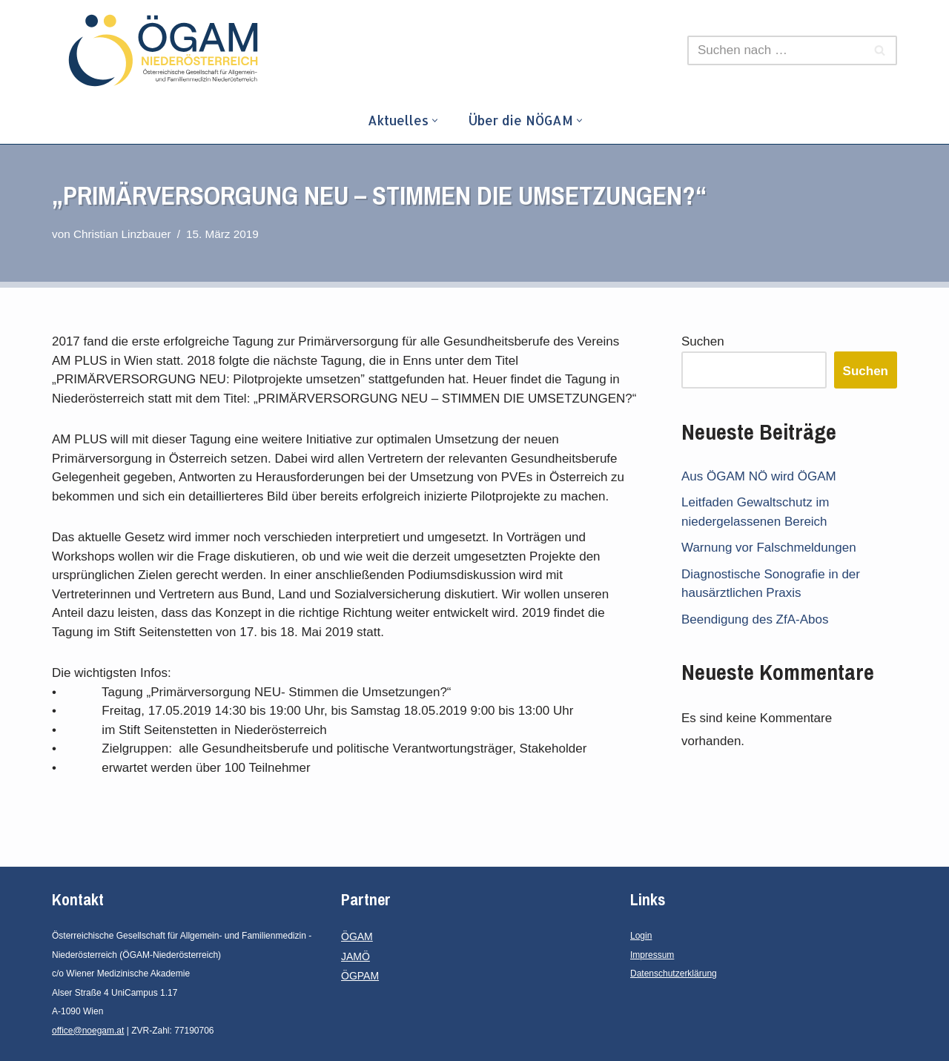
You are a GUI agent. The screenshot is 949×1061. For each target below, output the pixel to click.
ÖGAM (357, 936)
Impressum (652, 955)
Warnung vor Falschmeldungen (768, 548)
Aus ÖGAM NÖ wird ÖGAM (758, 476)
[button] (434, 120)
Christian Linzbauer (122, 234)
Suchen (702, 341)
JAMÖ (355, 956)
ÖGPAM (360, 976)
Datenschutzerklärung (673, 973)
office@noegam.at (88, 1030)
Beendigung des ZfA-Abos (754, 619)
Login (641, 936)
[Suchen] (775, 50)
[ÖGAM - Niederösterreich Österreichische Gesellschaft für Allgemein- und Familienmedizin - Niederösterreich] (167, 50)
